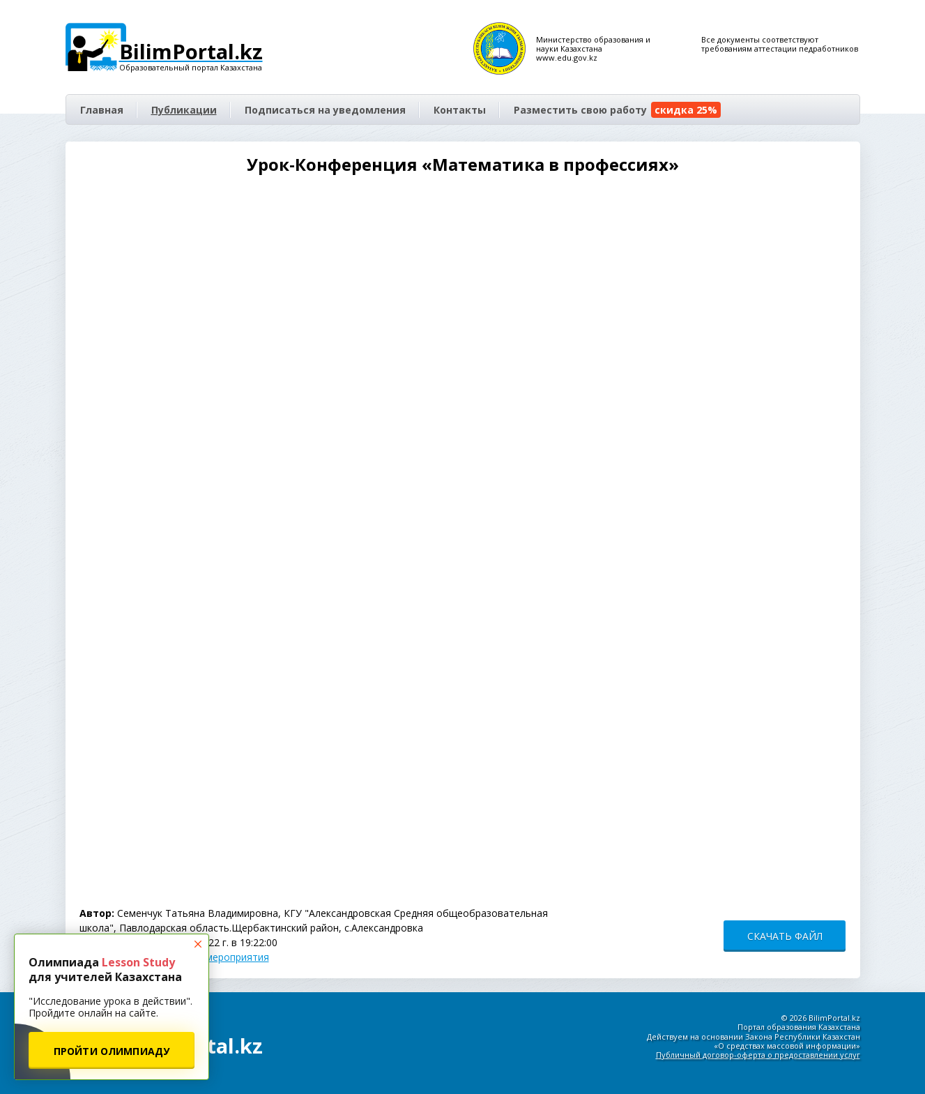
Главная (101, 109)
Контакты (460, 109)
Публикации (184, 109)
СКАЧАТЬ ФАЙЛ (785, 936)
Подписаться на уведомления (325, 109)
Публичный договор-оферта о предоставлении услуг (758, 1054)
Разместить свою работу (617, 109)
